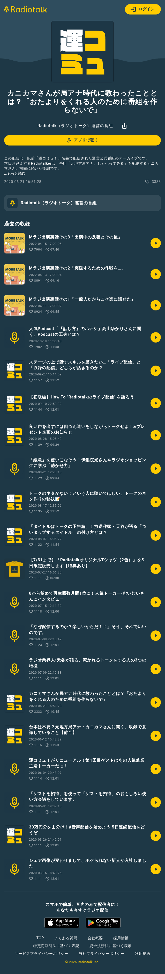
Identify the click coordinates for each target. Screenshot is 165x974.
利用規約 (142, 953)
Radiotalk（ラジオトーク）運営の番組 (75, 125)
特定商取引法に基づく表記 (56, 946)
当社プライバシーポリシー (102, 953)
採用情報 (121, 938)
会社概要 (95, 938)
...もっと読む (14, 173)
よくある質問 (65, 938)
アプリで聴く (82, 140)
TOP (40, 938)
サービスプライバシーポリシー (41, 953)
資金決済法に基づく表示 (110, 946)
